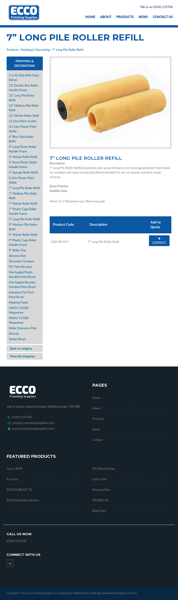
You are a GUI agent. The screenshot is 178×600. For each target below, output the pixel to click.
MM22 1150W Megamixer (19, 320)
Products (125, 17)
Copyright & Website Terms (74, 593)
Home (90, 17)
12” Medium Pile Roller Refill (24, 108)
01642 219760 (22, 417)
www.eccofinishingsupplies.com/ (33, 428)
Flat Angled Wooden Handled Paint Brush (22, 284)
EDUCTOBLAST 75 (19, 489)
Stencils (14, 333)
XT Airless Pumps (103, 468)
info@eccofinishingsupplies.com (33, 423)
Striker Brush (17, 339)
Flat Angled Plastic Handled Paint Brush (22, 274)
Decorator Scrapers (21, 261)
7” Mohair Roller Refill (23, 203)
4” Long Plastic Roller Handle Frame (22, 149)
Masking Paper (18, 302)
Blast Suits (99, 511)
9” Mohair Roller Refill (23, 234)
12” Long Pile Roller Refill (21, 98)
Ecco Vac (12, 479)
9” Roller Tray (17, 250)
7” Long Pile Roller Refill (67, 50)
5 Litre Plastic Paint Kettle (21, 180)
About (106, 17)
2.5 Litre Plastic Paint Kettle (23, 129)
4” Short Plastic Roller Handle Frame (23, 164)
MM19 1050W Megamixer (19, 310)
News (143, 17)
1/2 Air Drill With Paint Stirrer (24, 77)
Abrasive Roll (17, 256)
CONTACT (159, 241)
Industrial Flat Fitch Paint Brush (21, 294)
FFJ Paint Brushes (20, 267)
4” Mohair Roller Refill (23, 157)
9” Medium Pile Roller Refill (23, 227)
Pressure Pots (101, 489)
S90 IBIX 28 (100, 500)
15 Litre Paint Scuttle (22, 121)
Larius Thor (99, 479)
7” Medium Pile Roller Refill (23, 196)
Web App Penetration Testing (107, 593)
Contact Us (163, 17)
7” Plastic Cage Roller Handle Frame (23, 211)
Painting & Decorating (35, 50)
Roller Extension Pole (23, 328)
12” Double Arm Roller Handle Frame (23, 88)
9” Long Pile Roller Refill (24, 219)
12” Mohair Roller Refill (24, 115)
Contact (97, 440)
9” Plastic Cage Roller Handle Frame (23, 242)
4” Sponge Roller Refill (23, 172)
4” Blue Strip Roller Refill (21, 139)
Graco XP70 (14, 468)
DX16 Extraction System (23, 500)
